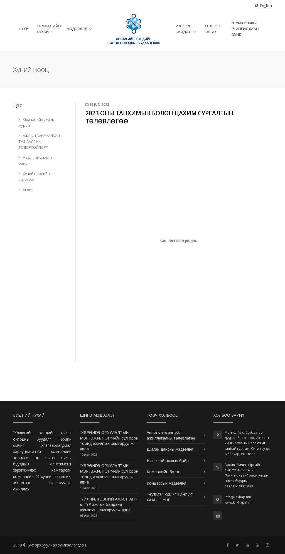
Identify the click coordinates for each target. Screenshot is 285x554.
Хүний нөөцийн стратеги (34, 176)
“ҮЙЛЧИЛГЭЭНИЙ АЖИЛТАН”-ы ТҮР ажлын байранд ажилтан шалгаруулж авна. (108, 504)
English (266, 5)
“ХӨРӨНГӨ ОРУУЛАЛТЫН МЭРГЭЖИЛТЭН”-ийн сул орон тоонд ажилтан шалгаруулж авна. (109, 441)
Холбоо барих (212, 28)
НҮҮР (23, 28)
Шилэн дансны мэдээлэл (170, 449)
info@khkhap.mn (238, 497)
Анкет (26, 189)
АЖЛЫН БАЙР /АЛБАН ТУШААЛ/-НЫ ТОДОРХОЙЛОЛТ (39, 141)
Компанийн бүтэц (164, 471)
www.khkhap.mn (237, 502)
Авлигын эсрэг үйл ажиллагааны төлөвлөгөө (171, 435)
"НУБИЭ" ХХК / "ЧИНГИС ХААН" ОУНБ (246, 28)
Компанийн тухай (48, 28)
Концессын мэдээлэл (166, 483)
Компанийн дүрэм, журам (37, 122)
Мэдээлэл (77, 28)
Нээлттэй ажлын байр (35, 160)
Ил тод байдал (183, 28)
